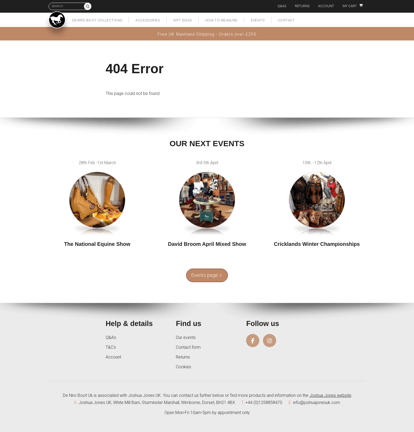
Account (326, 6)
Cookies (183, 366)
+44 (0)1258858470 (263, 402)
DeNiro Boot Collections (97, 20)
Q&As (281, 6)
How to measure (221, 20)
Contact (286, 20)
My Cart (353, 6)
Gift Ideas (182, 20)
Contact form (188, 347)
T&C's (111, 347)
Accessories (147, 20)
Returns (302, 6)
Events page (207, 275)
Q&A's (111, 337)
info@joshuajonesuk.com (316, 402)
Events (258, 20)
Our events (186, 337)
